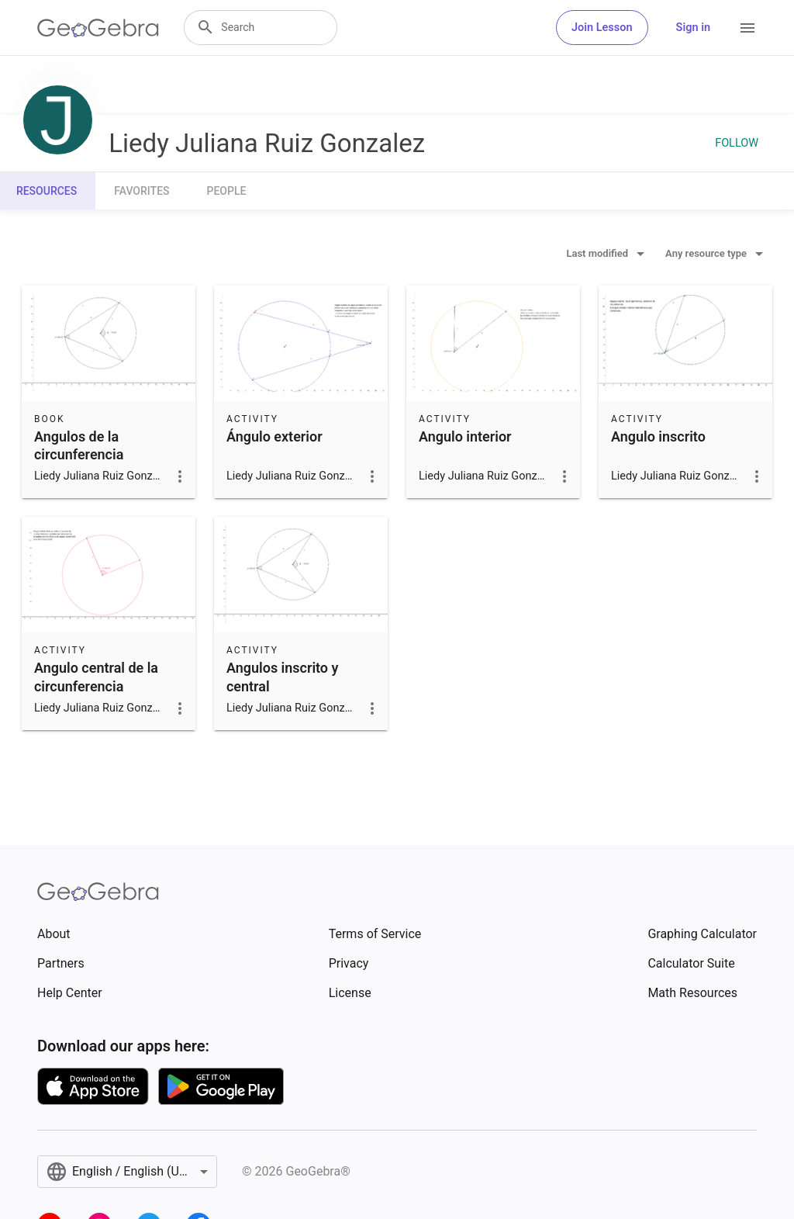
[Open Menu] (747, 28)
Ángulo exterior (274, 436)
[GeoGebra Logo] (98, 28)
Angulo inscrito (658, 436)
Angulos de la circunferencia (78, 445)
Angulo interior (465, 436)
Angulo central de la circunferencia (96, 677)
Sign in (693, 27)
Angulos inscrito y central (282, 677)
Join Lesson (602, 27)
